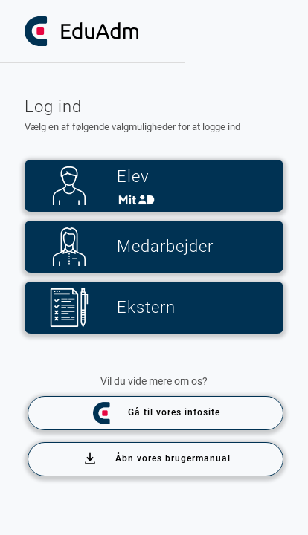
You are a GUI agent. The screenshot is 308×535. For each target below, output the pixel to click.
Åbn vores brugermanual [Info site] (157, 458)
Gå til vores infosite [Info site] (155, 413)
